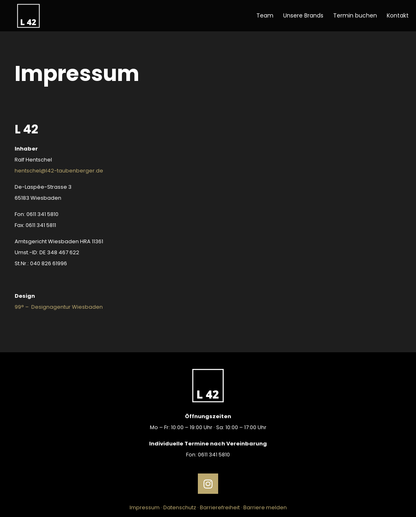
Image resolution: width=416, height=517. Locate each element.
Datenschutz (179, 507)
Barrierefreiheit (220, 507)
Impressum (145, 507)
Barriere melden (265, 507)
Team (264, 15)
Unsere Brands (303, 15)
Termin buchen (355, 15)
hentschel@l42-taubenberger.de (59, 171)
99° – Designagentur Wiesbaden (59, 307)
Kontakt (398, 15)
